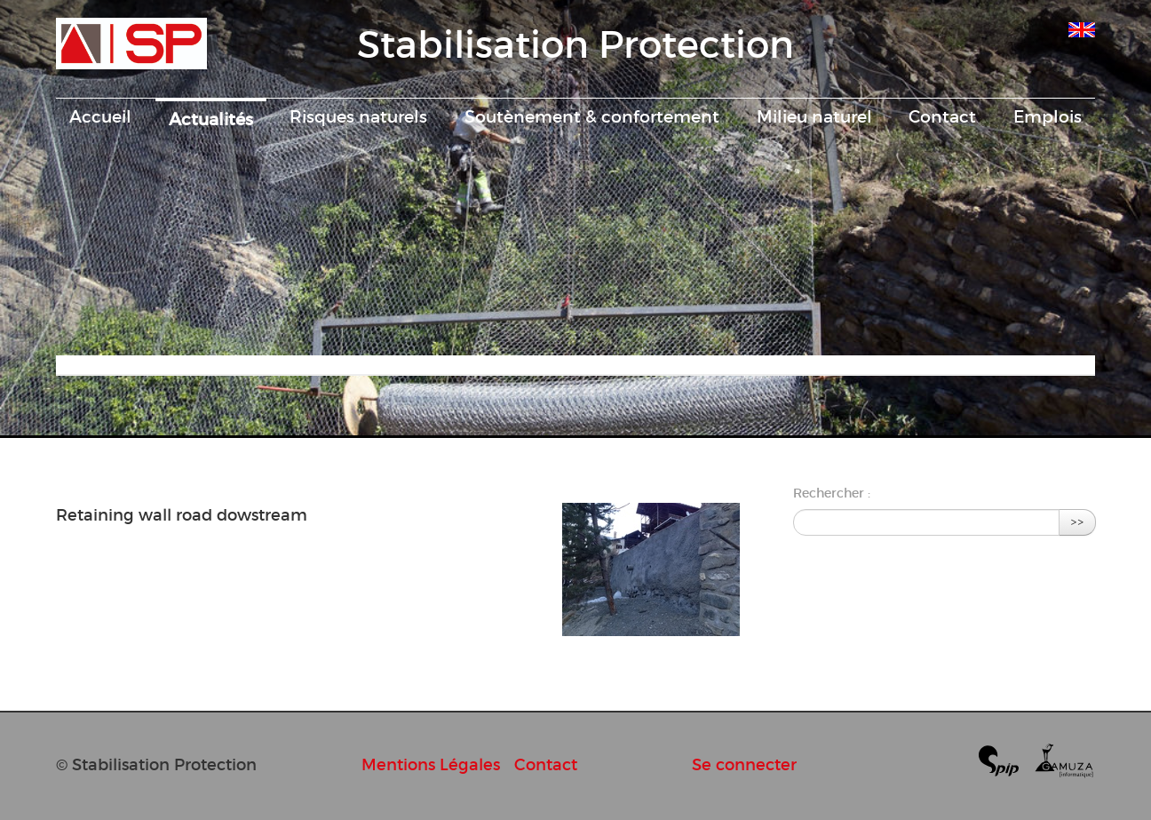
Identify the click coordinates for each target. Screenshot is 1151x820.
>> (1077, 521)
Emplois (1047, 116)
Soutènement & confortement (591, 116)
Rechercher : (831, 493)
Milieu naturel (814, 116)
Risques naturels (358, 116)
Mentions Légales (430, 764)
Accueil (100, 116)
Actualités (211, 119)
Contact (942, 116)
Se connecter (744, 764)
